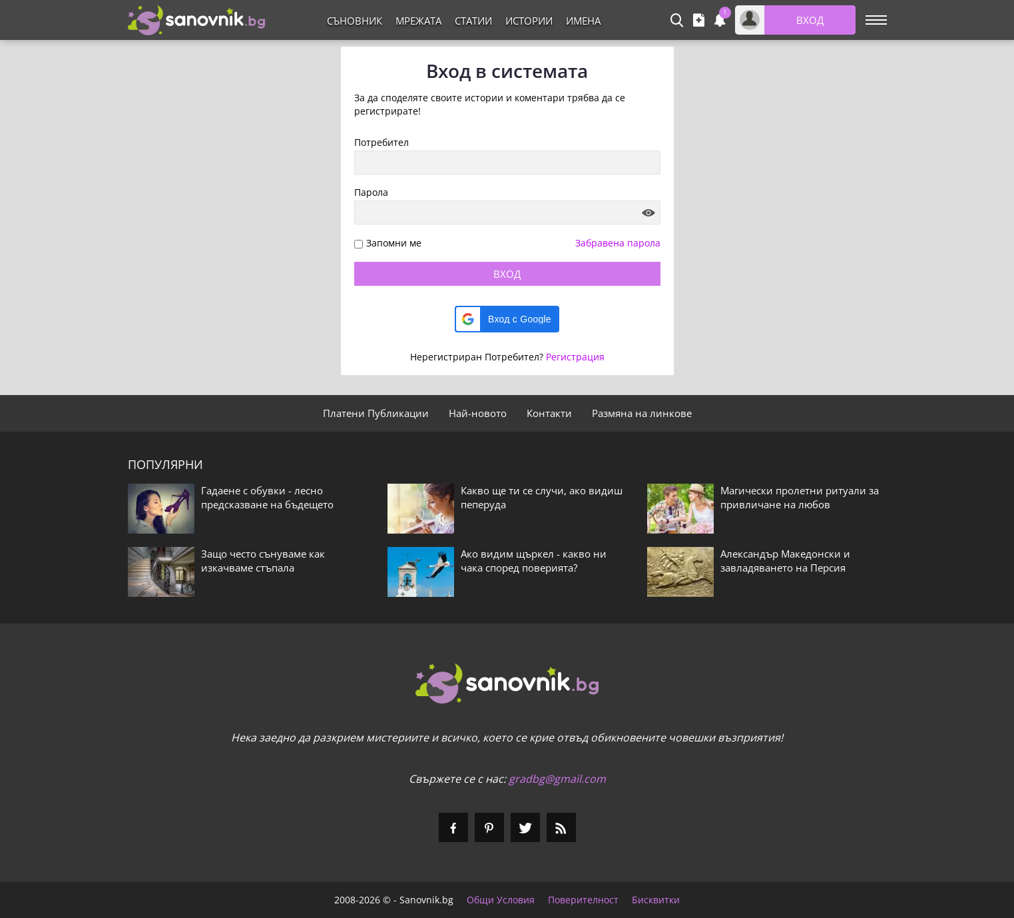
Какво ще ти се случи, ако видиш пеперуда (542, 497)
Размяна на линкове (642, 413)
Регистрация (575, 356)
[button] (507, 319)
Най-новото (478, 413)
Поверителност (583, 900)
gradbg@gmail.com (557, 778)
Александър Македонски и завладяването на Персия (785, 560)
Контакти (549, 413)
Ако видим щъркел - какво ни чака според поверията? (534, 560)
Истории (529, 20)
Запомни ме (393, 243)
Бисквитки (656, 900)
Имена (583, 20)
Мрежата (418, 20)
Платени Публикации (376, 413)
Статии (473, 20)
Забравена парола (617, 242)
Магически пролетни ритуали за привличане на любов (799, 497)
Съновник (354, 20)
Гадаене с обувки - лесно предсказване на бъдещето (267, 497)
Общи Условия (501, 900)
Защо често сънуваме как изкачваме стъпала (263, 560)
